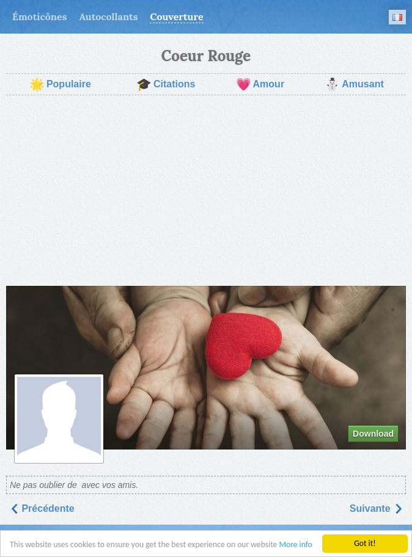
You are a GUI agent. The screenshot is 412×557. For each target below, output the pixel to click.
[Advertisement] (206, 190)
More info (295, 546)
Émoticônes (39, 16)
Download (373, 434)
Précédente (42, 508)
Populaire (60, 84)
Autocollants (108, 16)
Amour (260, 84)
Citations (165, 84)
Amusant (354, 84)
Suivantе (376, 508)
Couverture (176, 16)
